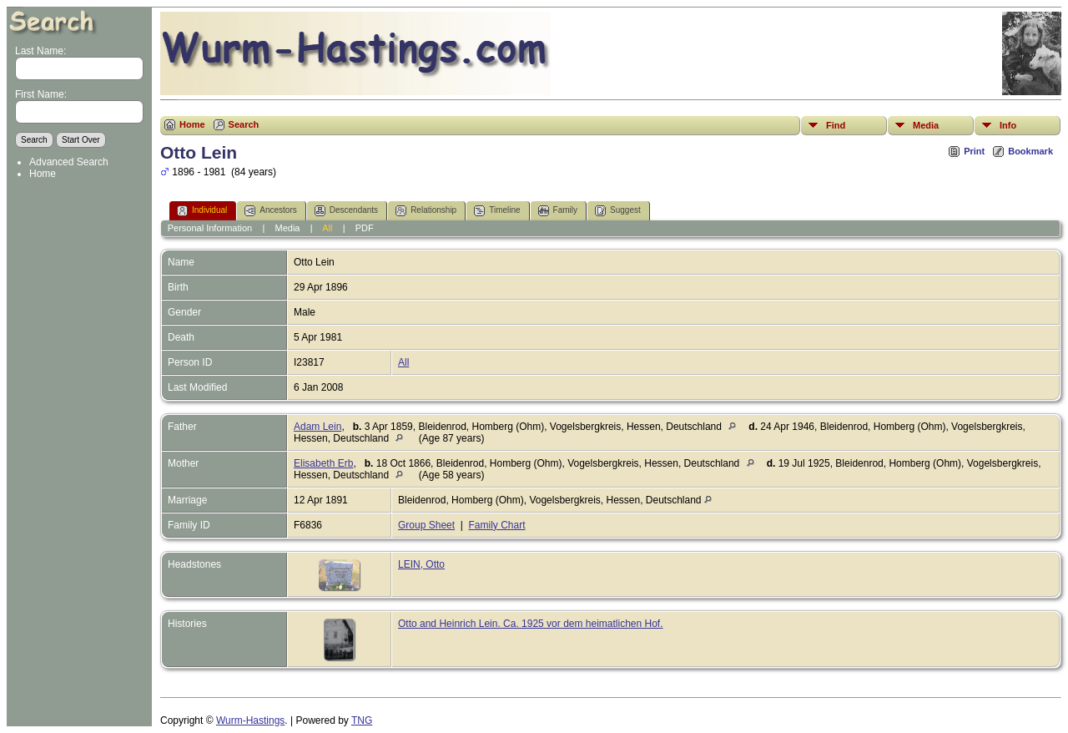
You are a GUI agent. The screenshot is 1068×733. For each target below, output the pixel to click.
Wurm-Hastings (250, 720)
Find (835, 125)
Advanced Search (68, 162)
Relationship (425, 211)
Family (557, 211)
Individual (202, 211)
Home (42, 173)
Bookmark (1030, 151)
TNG (361, 720)
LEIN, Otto (421, 564)
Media (926, 125)
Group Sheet (426, 525)
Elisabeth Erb (323, 463)
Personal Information (210, 228)
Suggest (618, 211)
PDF (364, 228)
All (327, 228)
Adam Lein (317, 426)
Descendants (346, 211)
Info (1008, 125)
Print (974, 151)
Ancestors (270, 211)
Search (244, 124)
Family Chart (497, 525)
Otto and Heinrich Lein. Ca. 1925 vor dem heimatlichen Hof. (530, 623)
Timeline (497, 211)
